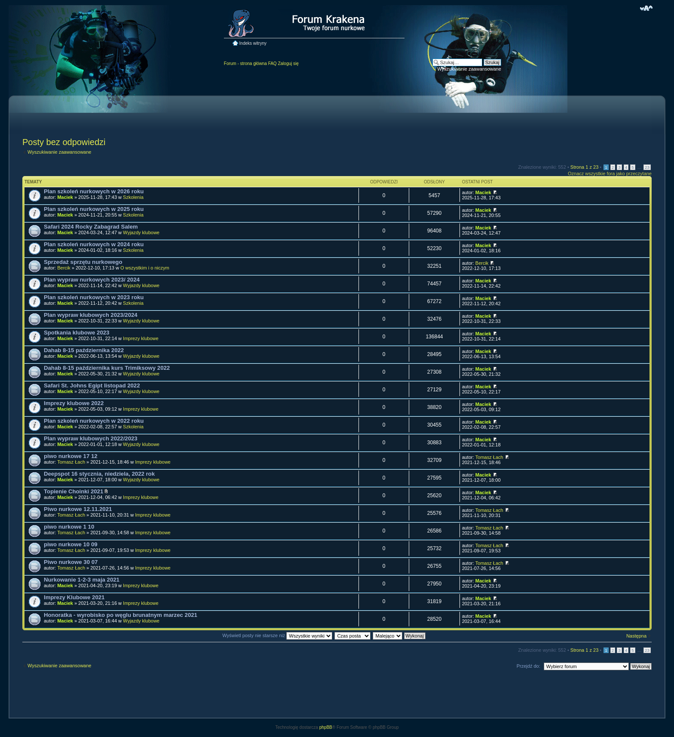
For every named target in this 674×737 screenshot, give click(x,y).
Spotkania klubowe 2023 (76, 332)
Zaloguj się (288, 63)
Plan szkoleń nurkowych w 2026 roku (94, 191)
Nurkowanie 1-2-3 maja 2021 (81, 579)
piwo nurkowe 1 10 (69, 526)
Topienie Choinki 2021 (73, 491)
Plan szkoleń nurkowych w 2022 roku (94, 421)
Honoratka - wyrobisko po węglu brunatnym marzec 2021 (120, 615)
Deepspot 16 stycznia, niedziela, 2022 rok (99, 474)
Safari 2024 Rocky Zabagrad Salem (91, 226)
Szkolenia (133, 197)
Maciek (65, 197)
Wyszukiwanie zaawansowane (469, 68)
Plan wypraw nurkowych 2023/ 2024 (92, 279)
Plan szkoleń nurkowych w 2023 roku (94, 297)
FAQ (272, 63)
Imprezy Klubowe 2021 (74, 597)
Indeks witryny (253, 43)
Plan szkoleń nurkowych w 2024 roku (94, 244)
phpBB (325, 727)
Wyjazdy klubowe (141, 232)
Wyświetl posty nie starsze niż (277, 635)
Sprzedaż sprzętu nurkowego (83, 262)
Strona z (584, 167)
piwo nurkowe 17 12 (71, 456)
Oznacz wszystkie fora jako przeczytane (610, 173)
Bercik (63, 267)
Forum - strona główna (245, 63)
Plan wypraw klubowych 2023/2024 (91, 315)
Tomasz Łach (71, 461)
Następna (636, 635)
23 (647, 167)
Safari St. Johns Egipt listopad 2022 (92, 385)
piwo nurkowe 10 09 (71, 544)
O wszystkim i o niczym (144, 267)
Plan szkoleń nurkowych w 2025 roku (94, 209)
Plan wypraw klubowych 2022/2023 (91, 438)
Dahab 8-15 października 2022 (84, 350)
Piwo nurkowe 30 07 (71, 562)
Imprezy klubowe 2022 (74, 403)
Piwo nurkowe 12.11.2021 (78, 509)
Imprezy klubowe (141, 338)
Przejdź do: (528, 666)
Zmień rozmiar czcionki (646, 8)
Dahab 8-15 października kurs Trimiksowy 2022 (107, 368)
